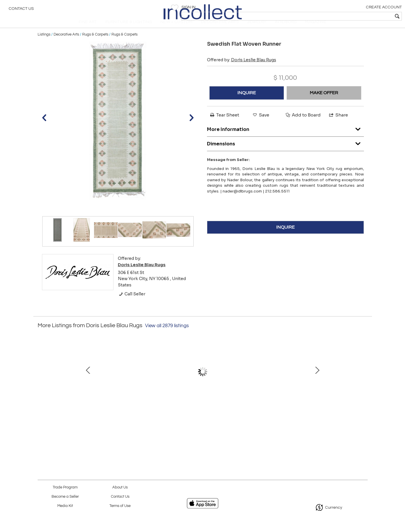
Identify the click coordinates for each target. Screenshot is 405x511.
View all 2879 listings (167, 335)
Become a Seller (65, 497)
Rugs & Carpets (95, 44)
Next (363, 387)
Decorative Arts (66, 44)
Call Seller (131, 303)
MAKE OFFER (324, 102)
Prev (42, 387)
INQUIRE (246, 102)
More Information (285, 137)
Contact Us (21, 10)
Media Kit (65, 506)
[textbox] (359, 16)
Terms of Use (120, 506)
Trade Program (65, 487)
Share (338, 124)
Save (260, 124)
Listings (44, 44)
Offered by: (241, 69)
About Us (120, 487)
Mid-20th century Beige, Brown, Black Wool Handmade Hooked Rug (79, 414)
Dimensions (285, 152)
